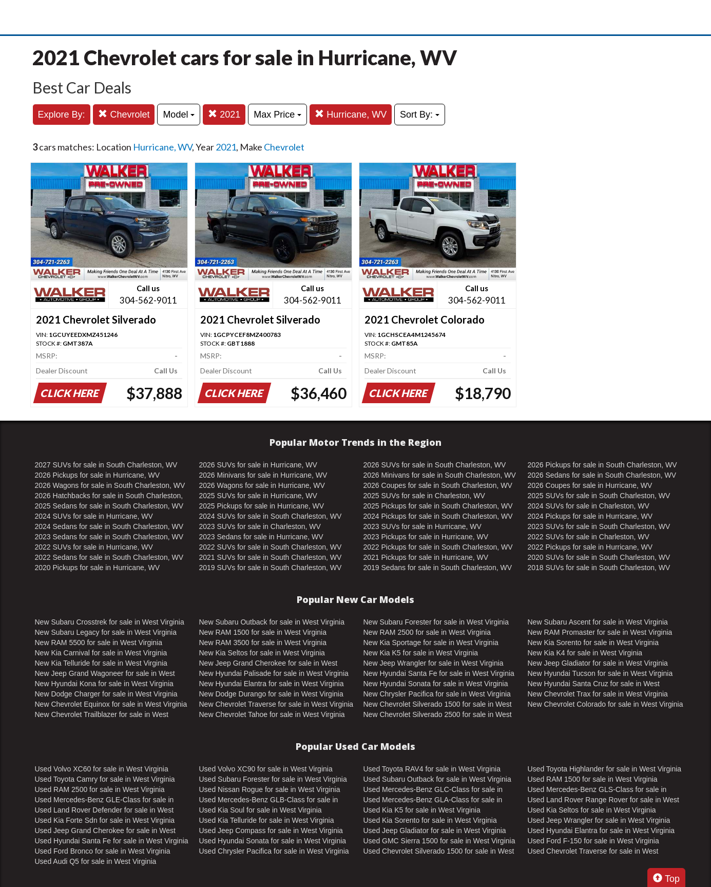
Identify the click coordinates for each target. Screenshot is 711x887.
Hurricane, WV (351, 114)
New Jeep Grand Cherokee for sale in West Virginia (268, 663)
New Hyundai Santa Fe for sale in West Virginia (438, 673)
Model (179, 114)
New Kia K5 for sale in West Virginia (420, 653)
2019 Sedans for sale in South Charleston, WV (437, 567)
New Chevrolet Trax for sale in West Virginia (598, 694)
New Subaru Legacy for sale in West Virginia (106, 632)
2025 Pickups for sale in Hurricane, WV (261, 506)
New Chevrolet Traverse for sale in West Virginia (276, 704)
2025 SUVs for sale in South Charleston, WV (599, 496)
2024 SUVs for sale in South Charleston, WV (270, 516)
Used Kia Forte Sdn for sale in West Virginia (105, 820)
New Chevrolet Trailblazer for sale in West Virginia (101, 715)
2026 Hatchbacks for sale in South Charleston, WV (109, 496)
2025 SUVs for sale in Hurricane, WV (258, 496)
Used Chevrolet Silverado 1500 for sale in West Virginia (438, 851)
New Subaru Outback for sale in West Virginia (272, 622)
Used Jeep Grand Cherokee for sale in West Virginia (105, 831)
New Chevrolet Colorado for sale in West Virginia (605, 704)
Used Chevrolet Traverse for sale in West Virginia (593, 851)
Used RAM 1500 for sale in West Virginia (593, 779)
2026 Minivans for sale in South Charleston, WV (439, 475)
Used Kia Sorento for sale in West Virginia (430, 820)
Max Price (277, 114)
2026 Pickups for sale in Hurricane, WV (97, 475)
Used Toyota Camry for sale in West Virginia (105, 779)
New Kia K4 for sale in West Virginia (585, 653)
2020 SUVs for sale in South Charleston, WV (599, 557)
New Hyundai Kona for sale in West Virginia (104, 684)
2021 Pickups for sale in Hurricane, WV (426, 557)
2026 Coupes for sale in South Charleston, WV (437, 485)
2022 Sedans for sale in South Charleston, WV (109, 557)
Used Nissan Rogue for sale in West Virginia (269, 789)
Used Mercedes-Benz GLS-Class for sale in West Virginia (597, 790)
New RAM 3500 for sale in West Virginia (262, 642)
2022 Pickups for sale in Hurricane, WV (590, 547)
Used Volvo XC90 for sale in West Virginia (266, 769)
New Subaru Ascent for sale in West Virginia (598, 622)
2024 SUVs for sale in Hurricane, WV (94, 516)
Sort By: (419, 114)
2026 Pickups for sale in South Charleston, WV (602, 465)
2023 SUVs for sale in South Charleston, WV (599, 526)
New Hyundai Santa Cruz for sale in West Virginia (594, 684)
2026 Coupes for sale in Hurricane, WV (590, 485)
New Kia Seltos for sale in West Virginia (262, 653)
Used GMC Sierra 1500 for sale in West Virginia (439, 841)
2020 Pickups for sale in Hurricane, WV (97, 567)
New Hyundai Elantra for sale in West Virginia (271, 684)
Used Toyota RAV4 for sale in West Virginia (432, 769)
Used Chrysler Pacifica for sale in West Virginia (274, 851)
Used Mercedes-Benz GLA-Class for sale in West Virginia (433, 800)
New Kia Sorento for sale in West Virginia (593, 642)
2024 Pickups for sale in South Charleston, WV (438, 516)
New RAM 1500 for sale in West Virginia (262, 632)
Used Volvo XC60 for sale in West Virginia (101, 769)
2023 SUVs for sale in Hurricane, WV (422, 526)
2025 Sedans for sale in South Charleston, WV (109, 506)
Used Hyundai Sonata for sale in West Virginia (273, 841)
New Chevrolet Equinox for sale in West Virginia (111, 704)
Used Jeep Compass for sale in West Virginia (271, 830)
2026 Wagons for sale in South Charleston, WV (110, 485)
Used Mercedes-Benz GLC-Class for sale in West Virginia (433, 790)
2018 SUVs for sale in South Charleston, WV (599, 567)
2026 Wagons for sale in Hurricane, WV (262, 485)
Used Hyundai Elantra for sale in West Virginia (601, 830)
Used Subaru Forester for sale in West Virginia (273, 779)
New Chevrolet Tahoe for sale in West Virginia (272, 714)
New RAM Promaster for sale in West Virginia (600, 632)
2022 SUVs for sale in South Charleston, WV (270, 547)
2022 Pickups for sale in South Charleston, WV (438, 547)
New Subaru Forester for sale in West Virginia (436, 622)
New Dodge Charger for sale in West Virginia (106, 694)
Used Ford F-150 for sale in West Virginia (593, 841)
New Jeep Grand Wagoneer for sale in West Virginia (105, 673)
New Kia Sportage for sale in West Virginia (430, 642)
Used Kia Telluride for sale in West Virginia (266, 820)
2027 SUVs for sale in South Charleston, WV (106, 465)
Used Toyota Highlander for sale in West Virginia (605, 769)
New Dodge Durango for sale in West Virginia (271, 694)
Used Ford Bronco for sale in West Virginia (102, 851)
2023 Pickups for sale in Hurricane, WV (426, 537)
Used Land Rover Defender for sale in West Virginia (104, 810)
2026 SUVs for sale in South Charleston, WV (434, 465)
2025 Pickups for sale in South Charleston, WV (438, 506)
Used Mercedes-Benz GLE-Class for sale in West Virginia (104, 800)
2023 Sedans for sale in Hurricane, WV (261, 537)
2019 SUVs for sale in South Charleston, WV (270, 567)
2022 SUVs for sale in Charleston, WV (588, 537)
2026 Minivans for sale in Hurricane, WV (263, 475)
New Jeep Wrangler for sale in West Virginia (433, 663)
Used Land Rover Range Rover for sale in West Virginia (603, 800)
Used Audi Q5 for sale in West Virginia (96, 861)
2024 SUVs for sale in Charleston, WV (588, 506)
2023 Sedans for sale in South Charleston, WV (109, 537)
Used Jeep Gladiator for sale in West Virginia (434, 830)
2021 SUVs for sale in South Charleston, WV (270, 557)
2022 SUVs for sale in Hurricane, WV (94, 547)
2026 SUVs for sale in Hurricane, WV (258, 465)
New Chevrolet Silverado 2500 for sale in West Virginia (437, 715)
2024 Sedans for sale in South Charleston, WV (109, 526)
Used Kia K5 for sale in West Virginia (422, 810)
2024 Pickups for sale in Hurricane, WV (590, 516)
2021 (224, 114)
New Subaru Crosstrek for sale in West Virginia (109, 622)
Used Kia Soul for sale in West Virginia (260, 810)
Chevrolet (123, 114)
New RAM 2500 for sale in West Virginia (427, 632)
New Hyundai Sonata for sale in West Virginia (435, 684)
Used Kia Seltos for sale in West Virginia (592, 810)
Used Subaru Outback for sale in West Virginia (437, 779)
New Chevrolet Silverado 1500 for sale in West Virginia (437, 704)
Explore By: (61, 114)
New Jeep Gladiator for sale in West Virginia (598, 663)
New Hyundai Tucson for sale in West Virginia (600, 673)
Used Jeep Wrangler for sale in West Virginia (599, 820)
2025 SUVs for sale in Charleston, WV (424, 496)
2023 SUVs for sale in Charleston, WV (260, 526)
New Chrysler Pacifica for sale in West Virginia (437, 694)
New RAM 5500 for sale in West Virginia (98, 642)
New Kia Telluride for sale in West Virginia (101, 663)
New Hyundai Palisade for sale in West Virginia (274, 673)
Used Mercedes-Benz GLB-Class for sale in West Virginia (268, 800)
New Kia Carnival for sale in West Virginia (101, 653)
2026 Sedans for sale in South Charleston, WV (602, 475)
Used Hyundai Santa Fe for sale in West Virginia (111, 841)
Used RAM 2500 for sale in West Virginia (100, 789)
